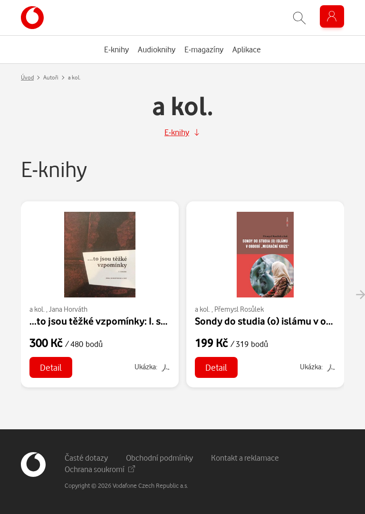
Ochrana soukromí (100, 469)
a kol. (37, 309)
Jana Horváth (68, 309)
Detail (51, 367)
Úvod (27, 77)
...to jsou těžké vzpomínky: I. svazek (107, 321)
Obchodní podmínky (159, 458)
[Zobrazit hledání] (299, 18)
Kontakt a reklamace (245, 458)
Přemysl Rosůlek (239, 309)
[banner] (32, 17)
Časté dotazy (86, 458)
